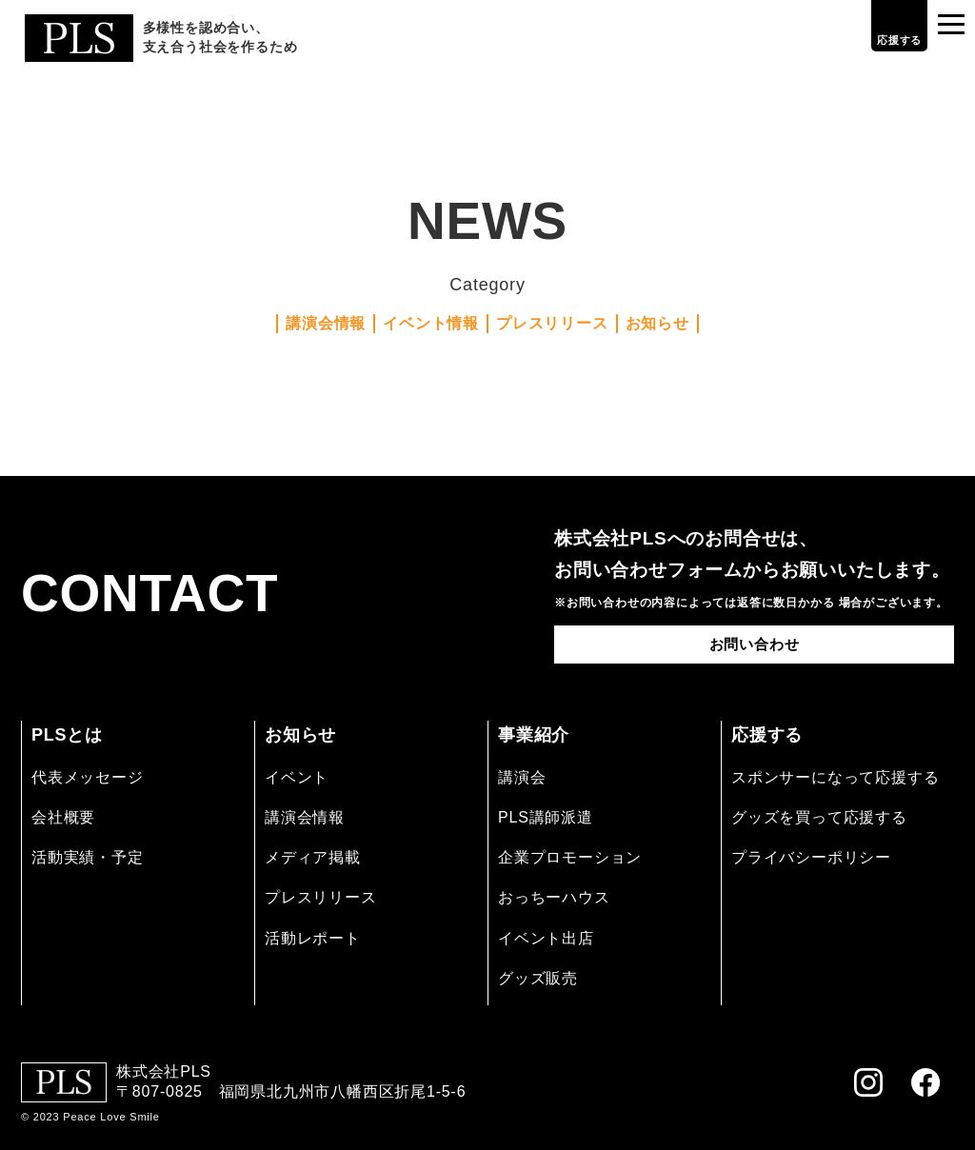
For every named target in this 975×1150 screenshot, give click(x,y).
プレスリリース (552, 323)
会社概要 (63, 817)
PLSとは (67, 734)
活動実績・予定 (87, 857)
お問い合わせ (754, 644)
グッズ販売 (538, 978)
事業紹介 (533, 734)
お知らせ (657, 323)
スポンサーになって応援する (835, 777)
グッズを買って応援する (819, 817)
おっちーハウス (554, 897)
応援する (884, 40)
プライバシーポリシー (811, 857)
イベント (296, 777)
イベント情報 (431, 323)
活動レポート (313, 938)
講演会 (522, 777)
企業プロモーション (570, 857)
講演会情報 (326, 323)
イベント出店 (546, 938)
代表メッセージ (87, 777)
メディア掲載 (313, 857)
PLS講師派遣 (545, 817)
